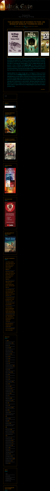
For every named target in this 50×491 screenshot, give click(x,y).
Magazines (7, 398)
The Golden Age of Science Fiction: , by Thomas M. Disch (26, 23)
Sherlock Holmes (9, 442)
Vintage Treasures (9, 458)
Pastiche (7, 418)
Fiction (7, 379)
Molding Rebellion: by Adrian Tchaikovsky (10, 319)
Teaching (7, 449)
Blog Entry (7, 353)
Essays (7, 374)
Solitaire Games (8, 445)
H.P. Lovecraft (8, 388)
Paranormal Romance (10, 414)
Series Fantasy (8, 440)
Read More (43, 89)
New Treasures (8, 407)
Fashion (7, 376)
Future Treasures (9, 381)
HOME (6, 96)
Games (7, 383)
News (6, 409)
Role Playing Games (9, 434)
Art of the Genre (8, 342)
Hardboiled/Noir (8, 390)
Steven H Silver (28, 26)
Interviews (7, 393)
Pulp (6, 420)
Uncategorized (8, 456)
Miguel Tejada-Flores (9, 281)
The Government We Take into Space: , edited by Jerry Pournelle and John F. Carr (10, 292)
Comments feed (8, 478)
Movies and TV (8, 400)
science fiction (8, 438)
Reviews (7, 423)
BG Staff (7, 347)
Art (6, 340)
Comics (7, 358)
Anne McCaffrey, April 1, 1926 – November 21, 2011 (10, 299)
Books (7, 356)
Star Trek (7, 447)
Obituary (7, 412)
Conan (7, 361)
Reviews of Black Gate (10, 425)
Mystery (7, 405)
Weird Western (8, 460)
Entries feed (8, 476)
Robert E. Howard (9, 431)
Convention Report (9, 365)
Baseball (7, 345)
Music (7, 402)
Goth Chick (8, 386)
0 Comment (35, 26)
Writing (7, 463)
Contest (7, 363)
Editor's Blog (8, 372)
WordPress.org (8, 480)
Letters (7, 395)
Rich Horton (8, 429)
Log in (7, 473)
